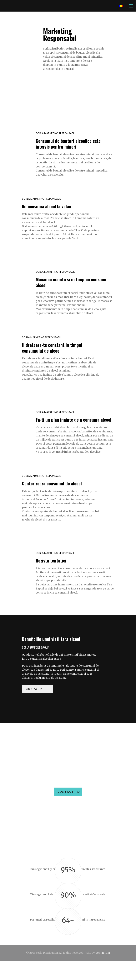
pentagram (102, 952)
